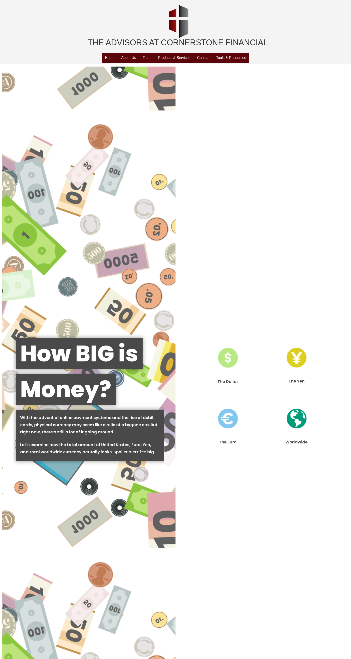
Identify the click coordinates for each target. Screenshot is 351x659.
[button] (110, 58)
